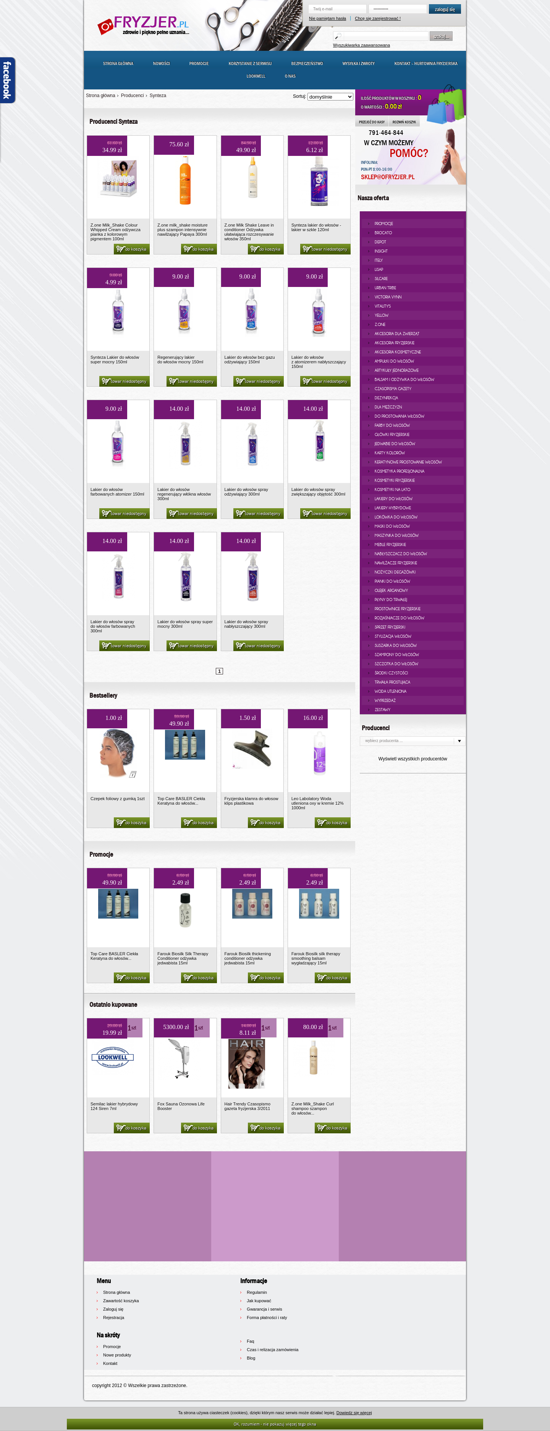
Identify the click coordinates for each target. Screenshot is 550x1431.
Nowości (161, 63)
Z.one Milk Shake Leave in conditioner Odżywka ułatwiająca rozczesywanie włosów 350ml (249, 232)
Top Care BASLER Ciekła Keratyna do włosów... (181, 800)
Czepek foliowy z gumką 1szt (118, 798)
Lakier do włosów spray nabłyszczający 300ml (246, 624)
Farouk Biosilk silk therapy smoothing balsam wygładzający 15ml (315, 958)
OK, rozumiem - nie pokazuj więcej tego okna (275, 1424)
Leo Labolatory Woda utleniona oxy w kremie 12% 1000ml (317, 803)
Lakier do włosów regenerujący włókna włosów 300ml (184, 494)
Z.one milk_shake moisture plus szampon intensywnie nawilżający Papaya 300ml (182, 230)
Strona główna (118, 63)
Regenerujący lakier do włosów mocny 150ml (180, 359)
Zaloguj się (113, 1309)
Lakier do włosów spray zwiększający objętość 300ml (318, 491)
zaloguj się (445, 9)
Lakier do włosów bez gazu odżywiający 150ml (250, 359)
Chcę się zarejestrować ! (378, 18)
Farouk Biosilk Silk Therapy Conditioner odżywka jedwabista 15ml (182, 958)
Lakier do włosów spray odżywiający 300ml (246, 491)
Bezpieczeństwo (307, 63)
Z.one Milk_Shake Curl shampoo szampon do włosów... (312, 1108)
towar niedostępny (324, 249)
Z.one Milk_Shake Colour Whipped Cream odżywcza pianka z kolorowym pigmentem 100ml (116, 232)
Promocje (199, 63)
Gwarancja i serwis (264, 1309)
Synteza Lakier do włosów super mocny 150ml (115, 359)
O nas (290, 76)
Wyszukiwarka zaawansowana (361, 45)
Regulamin (257, 1292)
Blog (251, 1358)
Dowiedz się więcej (354, 1412)
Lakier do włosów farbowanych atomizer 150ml (117, 491)
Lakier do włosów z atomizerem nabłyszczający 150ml (318, 362)
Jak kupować (259, 1300)
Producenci (132, 95)
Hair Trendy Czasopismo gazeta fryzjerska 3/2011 (247, 1106)
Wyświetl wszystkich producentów (413, 759)
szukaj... (441, 36)
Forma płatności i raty (267, 1317)
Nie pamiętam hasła (327, 18)
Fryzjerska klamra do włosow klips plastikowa (251, 800)
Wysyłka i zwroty (359, 63)
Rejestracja (113, 1317)
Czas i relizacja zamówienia (272, 1349)
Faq (250, 1341)
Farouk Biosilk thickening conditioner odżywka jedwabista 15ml (248, 958)
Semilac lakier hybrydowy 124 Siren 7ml (114, 1106)
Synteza (158, 95)
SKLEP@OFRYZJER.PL (387, 177)
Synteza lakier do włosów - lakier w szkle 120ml (316, 227)
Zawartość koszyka (121, 1300)
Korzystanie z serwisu (250, 63)
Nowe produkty (117, 1355)
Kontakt (110, 1363)
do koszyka (130, 249)
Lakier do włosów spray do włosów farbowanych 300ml (113, 626)
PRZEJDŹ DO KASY (372, 122)
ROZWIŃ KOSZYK (404, 122)
